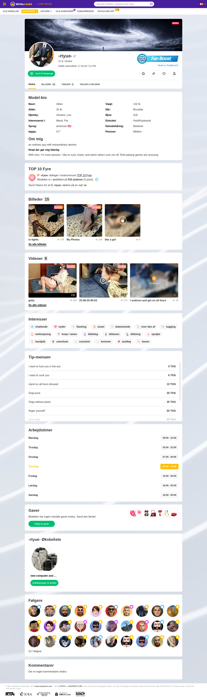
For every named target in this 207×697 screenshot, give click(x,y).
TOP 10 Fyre (84, 175)
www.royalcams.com (43, 686)
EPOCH (63, 686)
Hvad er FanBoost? (168, 65)
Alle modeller (11, 11)
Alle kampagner (65, 11)
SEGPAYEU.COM (75, 686)
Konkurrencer (85, 11)
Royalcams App (107, 11)
